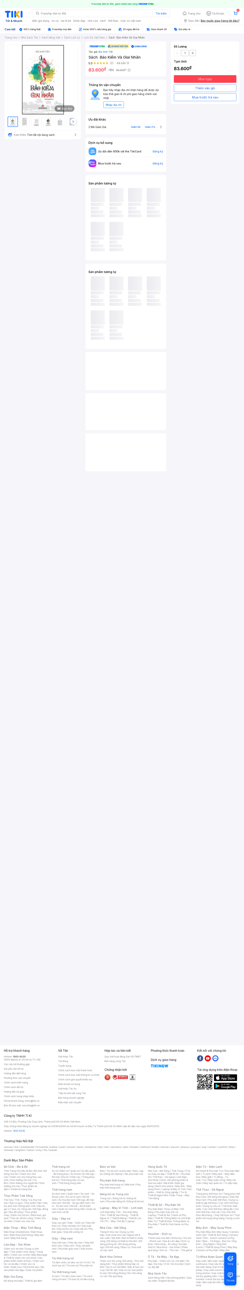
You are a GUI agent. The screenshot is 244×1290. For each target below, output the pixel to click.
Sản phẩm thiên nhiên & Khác (23, 1259)
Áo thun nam (59, 1193)
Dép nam (69, 1245)
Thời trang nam (62, 1189)
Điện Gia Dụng (13, 1276)
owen (62, 1147)
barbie (53, 1147)
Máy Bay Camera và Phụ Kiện (216, 1249)
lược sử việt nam (131, 20)
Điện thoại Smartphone (16, 1231)
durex (80, 1147)
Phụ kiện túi (86, 1265)
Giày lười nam (59, 1242)
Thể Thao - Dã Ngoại (210, 1189)
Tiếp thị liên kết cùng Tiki (72, 1093)
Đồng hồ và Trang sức (114, 1194)
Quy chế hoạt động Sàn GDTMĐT (122, 1056)
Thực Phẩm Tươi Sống (18, 1195)
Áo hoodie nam (67, 1199)
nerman (165, 1147)
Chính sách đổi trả (13, 1087)
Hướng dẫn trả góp (14, 1091)
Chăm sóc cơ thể (20, 1254)
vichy (39, 1150)
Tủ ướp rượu (230, 1183)
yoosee (195, 1147)
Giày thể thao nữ (223, 1215)
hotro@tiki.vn (32, 1100)
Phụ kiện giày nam (69, 1248)
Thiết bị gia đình (33, 1280)
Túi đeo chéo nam (71, 1276)
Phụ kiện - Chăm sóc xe (161, 1260)
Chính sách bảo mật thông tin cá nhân (79, 1074)
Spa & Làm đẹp (171, 1241)
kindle (155, 1147)
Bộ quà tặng (115, 1276)
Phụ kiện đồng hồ (116, 1201)
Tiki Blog (63, 1061)
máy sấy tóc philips (219, 1264)
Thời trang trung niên (69, 1183)
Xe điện (180, 1260)
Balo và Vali (108, 1166)
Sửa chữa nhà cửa (115, 1235)
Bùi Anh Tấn (106, 51)
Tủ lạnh (206, 1173)
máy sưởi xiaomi (221, 1273)
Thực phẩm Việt (32, 1202)
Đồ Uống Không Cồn (119, 1273)
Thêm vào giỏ (205, 88)
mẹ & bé (66, 20)
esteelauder (28, 1147)
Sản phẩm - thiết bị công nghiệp (170, 1191)
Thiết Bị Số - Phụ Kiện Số (164, 1204)
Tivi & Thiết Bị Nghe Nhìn (167, 1194)
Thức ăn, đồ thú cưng (21, 1218)
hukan (30, 1150)
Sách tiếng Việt (156, 1277)
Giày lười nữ (80, 1228)
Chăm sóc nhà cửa (24, 1221)
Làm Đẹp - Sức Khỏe (17, 1244)
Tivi (204, 1180)
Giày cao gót (59, 1222)
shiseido (9, 1150)
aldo (125, 1147)
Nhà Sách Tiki (157, 1273)
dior (16, 1147)
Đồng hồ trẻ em (135, 1201)
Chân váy (75, 1177)
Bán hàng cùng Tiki (115, 1061)
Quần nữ (74, 1170)
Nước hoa (16, 1267)
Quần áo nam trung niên (72, 1209)
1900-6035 (19, 1056)
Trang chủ (194, 13)
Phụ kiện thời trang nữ (111, 1184)
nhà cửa (93, 20)
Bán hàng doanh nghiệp (71, 1097)
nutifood (145, 1147)
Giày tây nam (75, 1242)
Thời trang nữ (61, 1166)
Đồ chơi (38, 1170)
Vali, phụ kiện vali (133, 1173)
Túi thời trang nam (64, 1272)
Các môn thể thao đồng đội (218, 1209)
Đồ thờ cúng (112, 1247)
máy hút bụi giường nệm (216, 1275)
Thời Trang (177, 1170)
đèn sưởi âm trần (212, 1282)
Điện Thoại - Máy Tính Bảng (22, 1227)
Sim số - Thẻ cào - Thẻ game (176, 1250)
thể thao (113, 20)
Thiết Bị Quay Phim (215, 1247)
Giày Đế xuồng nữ (73, 1231)
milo (106, 1147)
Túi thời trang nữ (63, 1258)
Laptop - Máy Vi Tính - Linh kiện (121, 1207)
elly (100, 1147)
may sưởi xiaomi (213, 1270)
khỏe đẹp (79, 20)
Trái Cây (8, 1199)
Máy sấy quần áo (212, 1183)
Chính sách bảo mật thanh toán (75, 1070)
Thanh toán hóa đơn (159, 1238)
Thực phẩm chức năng (22, 1251)
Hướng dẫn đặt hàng (15, 1073)
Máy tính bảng (19, 1238)
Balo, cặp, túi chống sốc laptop (122, 1172)
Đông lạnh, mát (27, 1206)
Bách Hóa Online (111, 1256)
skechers (116, 1147)
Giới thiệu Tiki (65, 1056)
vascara (8, 1147)
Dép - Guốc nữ (76, 1222)
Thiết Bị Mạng (118, 1218)
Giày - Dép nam (62, 1238)
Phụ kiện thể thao (217, 1199)
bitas (231, 1147)
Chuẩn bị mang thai (21, 1189)
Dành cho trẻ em (20, 1215)
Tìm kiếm (161, 13)
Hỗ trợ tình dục (31, 1267)
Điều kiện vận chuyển (69, 1102)
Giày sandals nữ (70, 1225)
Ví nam (55, 1276)
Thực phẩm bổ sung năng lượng (218, 1217)
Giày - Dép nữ (61, 1218)
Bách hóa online (164, 1186)
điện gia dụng (40, 20)
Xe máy (158, 1264)
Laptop (131, 1221)
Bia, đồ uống (16, 1212)
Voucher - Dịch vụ (160, 1233)
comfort (222, 1147)
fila (45, 1150)
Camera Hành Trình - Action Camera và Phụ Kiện (217, 1238)
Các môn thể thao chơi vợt (217, 1211)
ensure (71, 1147)
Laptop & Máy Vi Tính (173, 1189)
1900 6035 (19, 1130)
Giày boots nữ (64, 1228)
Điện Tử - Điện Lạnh (209, 1166)
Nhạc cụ (125, 1247)
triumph (134, 1147)
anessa (185, 1147)
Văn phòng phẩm (175, 1277)
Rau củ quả (16, 1202)
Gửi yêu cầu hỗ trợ (13, 1068)
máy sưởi (201, 1260)
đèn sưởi (212, 1260)
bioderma (90, 1147)
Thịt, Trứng (21, 1199)
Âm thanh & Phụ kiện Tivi (209, 1170)
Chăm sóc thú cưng (110, 1260)
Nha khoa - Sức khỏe (168, 1247)
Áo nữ (55, 1170)
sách (103, 20)
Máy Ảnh (225, 1250)
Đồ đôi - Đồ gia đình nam (76, 1202)
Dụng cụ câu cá (211, 1206)
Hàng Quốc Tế (157, 1166)
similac (212, 1147)
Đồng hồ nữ (119, 1198)
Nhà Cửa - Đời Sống (113, 1227)
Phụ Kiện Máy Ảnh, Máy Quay (212, 1231)
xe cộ (55, 20)
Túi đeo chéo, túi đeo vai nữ (67, 1262)
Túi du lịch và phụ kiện (119, 1170)
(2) (112, 63)
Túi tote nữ (72, 1265)
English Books (167, 1280)
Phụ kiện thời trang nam (120, 1186)
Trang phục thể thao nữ (208, 1193)
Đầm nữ (64, 1170)
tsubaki (53, 1150)
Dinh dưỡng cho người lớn (24, 1183)
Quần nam (73, 1193)
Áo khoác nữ (77, 1173)
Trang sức (105, 1198)
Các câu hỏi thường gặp (17, 1064)
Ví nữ (87, 1262)
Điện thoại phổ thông (21, 1235)
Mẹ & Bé (168, 1183)
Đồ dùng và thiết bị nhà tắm (122, 1241)
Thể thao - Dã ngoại (164, 1177)
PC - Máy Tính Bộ (115, 1221)
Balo (102, 1170)
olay (204, 1147)
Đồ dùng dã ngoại (218, 1196)
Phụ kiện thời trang (112, 1180)
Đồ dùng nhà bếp (13, 1280)
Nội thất (116, 1238)
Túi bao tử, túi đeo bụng (81, 1279)
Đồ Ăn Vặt (112, 1270)
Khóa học (177, 1238)
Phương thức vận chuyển (17, 1078)
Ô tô (166, 1264)
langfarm (20, 1150)
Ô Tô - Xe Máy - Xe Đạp (163, 1256)
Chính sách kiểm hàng (16, 1082)
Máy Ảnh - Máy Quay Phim (213, 1227)
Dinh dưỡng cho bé (20, 1180)
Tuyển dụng (64, 1065)
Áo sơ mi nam (73, 1196)
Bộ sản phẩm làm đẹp (24, 1268)
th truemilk (42, 1147)
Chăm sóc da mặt (13, 1248)
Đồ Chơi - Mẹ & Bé (16, 1166)
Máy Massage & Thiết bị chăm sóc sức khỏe (25, 1256)
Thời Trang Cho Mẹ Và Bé (18, 1170)
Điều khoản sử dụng (69, 1084)
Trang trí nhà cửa (109, 1231)
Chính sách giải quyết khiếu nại (75, 1079)
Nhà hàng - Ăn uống (166, 1244)
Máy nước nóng (216, 1180)
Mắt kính (130, 1184)
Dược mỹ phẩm (34, 1270)
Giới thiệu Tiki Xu (67, 1088)
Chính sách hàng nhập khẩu (19, 1096)
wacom (175, 1147)
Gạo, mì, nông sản (21, 1209)
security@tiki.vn (31, 1105)
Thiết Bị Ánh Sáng (217, 1235)
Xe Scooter (177, 1264)
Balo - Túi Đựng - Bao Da (216, 1241)
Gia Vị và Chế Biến (116, 1267)
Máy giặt (207, 1177)
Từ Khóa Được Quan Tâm (212, 1256)
